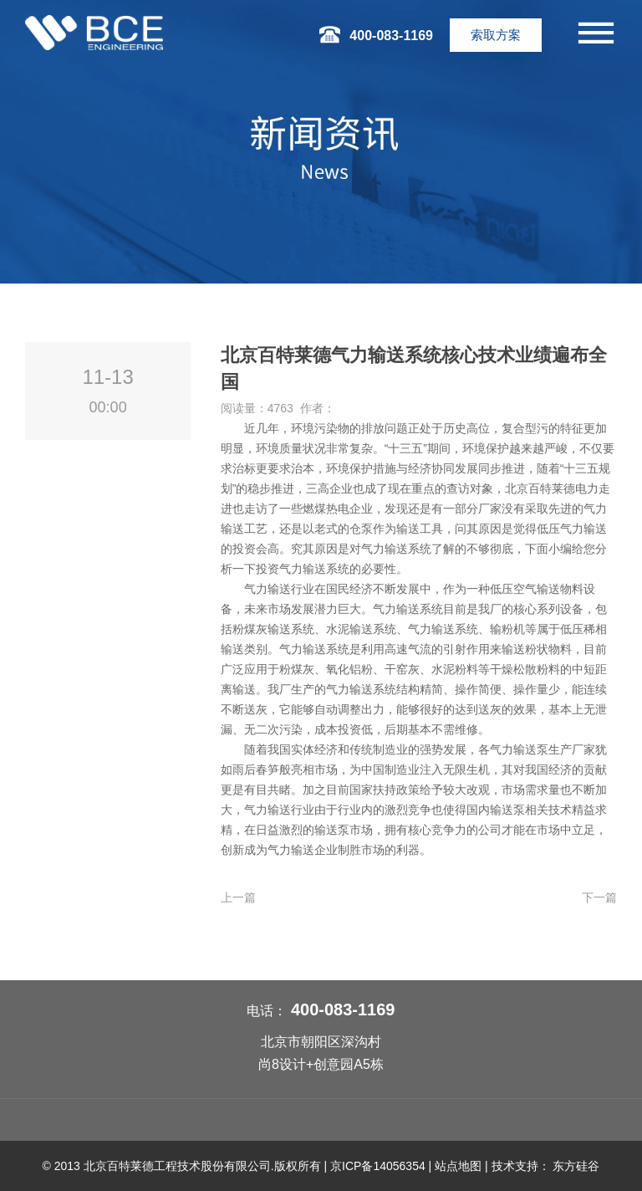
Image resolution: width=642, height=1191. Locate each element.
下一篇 (599, 897)
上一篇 (238, 897)
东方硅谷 (576, 1166)
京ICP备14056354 (377, 1166)
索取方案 (496, 35)
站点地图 (458, 1166)
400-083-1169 (343, 1009)
